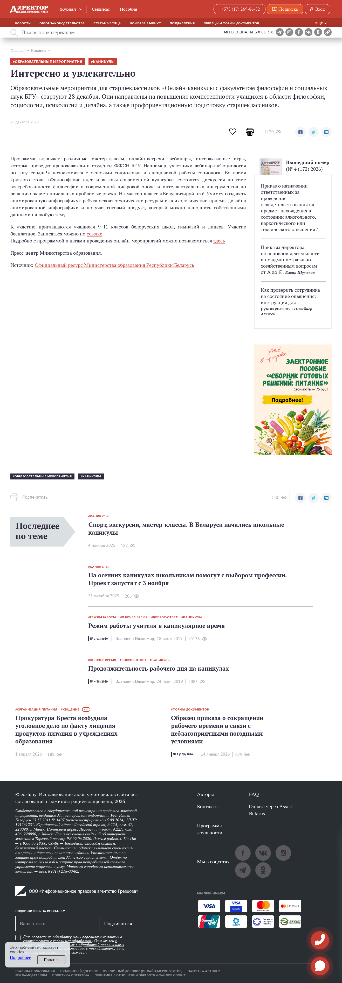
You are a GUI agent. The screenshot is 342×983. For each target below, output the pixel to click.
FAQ (254, 794)
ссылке (94, 233)
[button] (300, 132)
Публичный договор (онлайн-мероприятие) (142, 971)
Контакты (207, 806)
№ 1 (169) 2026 (183, 754)
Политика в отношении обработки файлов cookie (140, 975)
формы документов (191, 709)
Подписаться (118, 923)
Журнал (68, 9)
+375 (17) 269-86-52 (240, 9)
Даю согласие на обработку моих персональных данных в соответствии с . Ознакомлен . (74, 945)
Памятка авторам (204, 971)
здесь (219, 240)
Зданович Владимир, (135, 638)
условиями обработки (72, 941)
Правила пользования (35, 971)
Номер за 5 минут (145, 23)
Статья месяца (107, 23)
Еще (319, 23)
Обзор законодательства (62, 23)
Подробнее (20, 957)
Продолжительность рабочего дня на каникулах (158, 668)
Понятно (51, 960)
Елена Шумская (300, 272)
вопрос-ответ (165, 617)
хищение (71, 709)
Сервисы (101, 9)
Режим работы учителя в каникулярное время (156, 625)
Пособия (128, 9)
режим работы (103, 617)
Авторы (205, 794)
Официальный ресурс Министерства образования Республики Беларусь (114, 265)
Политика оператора (70, 975)
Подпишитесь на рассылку (40, 911)
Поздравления (182, 23)
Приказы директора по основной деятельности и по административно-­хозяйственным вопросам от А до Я (290, 259)
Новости (23, 23)
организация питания (37, 709)
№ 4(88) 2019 (99, 681)
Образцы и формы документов (231, 23)
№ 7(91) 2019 (99, 639)
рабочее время (134, 617)
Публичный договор (79, 971)
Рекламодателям (31, 975)
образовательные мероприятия (48, 62)
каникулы (104, 62)
